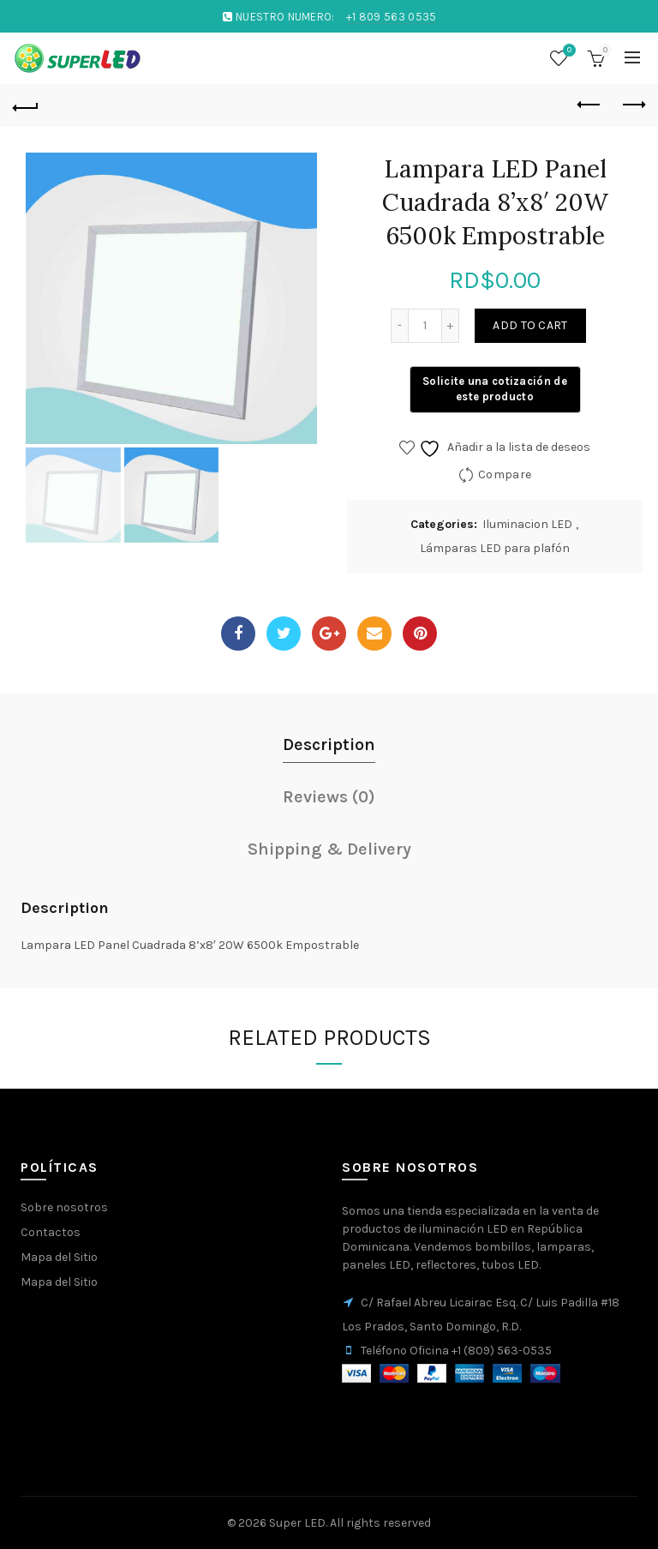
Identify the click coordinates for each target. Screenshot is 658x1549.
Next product (633, 104)
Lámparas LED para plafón (495, 548)
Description (329, 744)
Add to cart (530, 325)
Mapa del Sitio (59, 1257)
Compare (504, 474)
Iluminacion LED (527, 524)
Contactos (51, 1232)
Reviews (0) (329, 797)
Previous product (590, 104)
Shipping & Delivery (329, 849)
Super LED (297, 1523)
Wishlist (567, 51)
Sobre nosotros (64, 1207)
